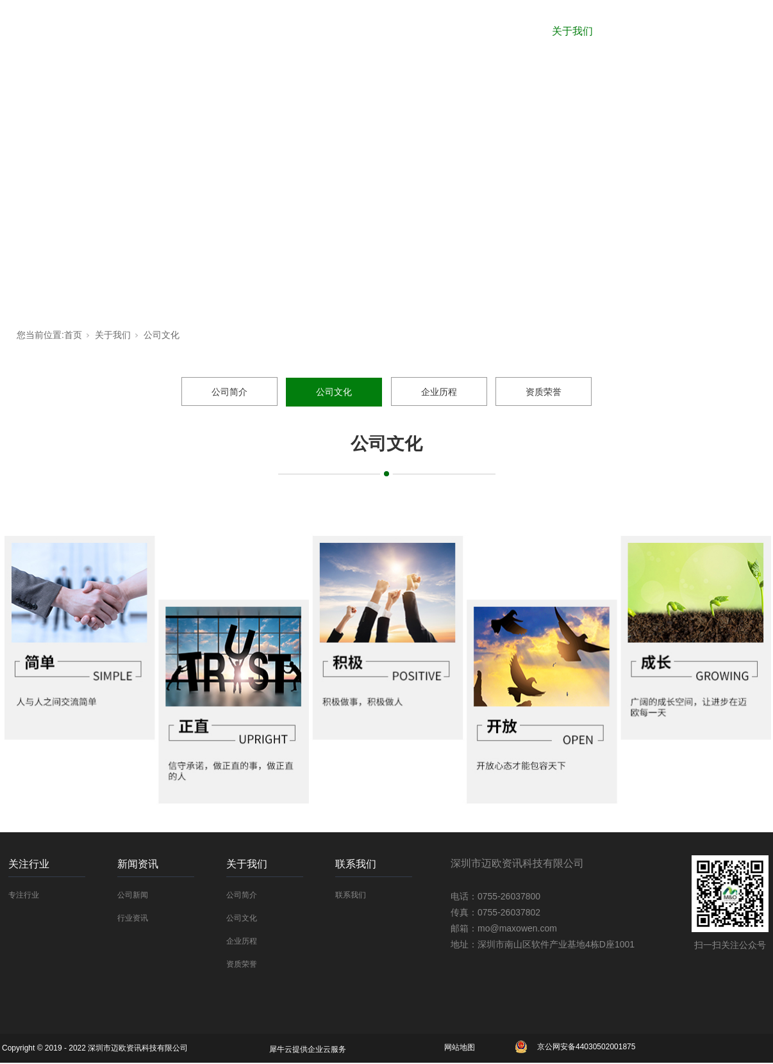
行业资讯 (132, 918)
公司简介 (229, 392)
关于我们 (572, 31)
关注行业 (413, 31)
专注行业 (23, 895)
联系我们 (731, 31)
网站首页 (254, 31)
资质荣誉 (543, 392)
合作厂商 (333, 31)
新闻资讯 (492, 31)
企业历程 (439, 392)
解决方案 (651, 31)
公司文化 (161, 335)
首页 (73, 335)
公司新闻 (132, 895)
